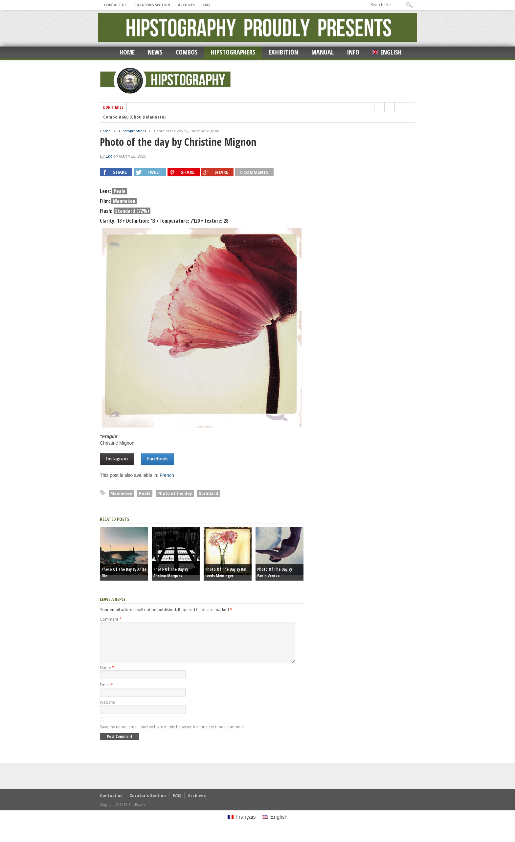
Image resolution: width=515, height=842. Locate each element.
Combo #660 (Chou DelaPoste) (134, 117)
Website (107, 710)
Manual (322, 52)
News (155, 52)
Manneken (121, 493)
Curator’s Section (152, 5)
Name (107, 675)
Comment (111, 619)
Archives (186, 5)
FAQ (206, 5)
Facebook (157, 458)
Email (106, 693)
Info (353, 52)
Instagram (117, 458)
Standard (208, 493)
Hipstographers (233, 52)
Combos (187, 52)
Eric (108, 156)
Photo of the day (174, 493)
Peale (145, 493)
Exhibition (283, 52)
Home (127, 52)
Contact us (115, 5)
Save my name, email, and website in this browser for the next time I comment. (172, 735)
